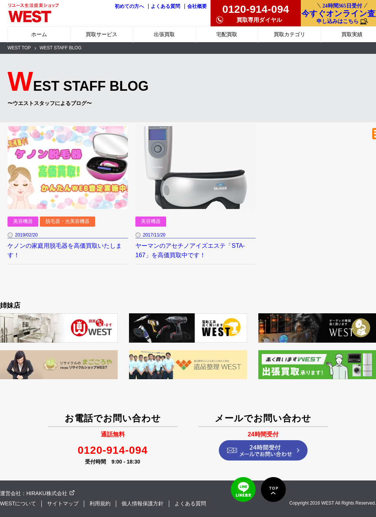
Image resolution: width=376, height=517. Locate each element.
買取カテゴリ (289, 34)
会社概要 (197, 6)
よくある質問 (165, 6)
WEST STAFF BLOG (60, 47)
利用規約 (100, 503)
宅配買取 (226, 34)
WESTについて (18, 503)
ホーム (39, 34)
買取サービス (101, 34)
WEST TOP (19, 47)
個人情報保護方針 (142, 503)
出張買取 (164, 34)
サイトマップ (63, 503)
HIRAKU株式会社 (46, 493)
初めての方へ (129, 6)
